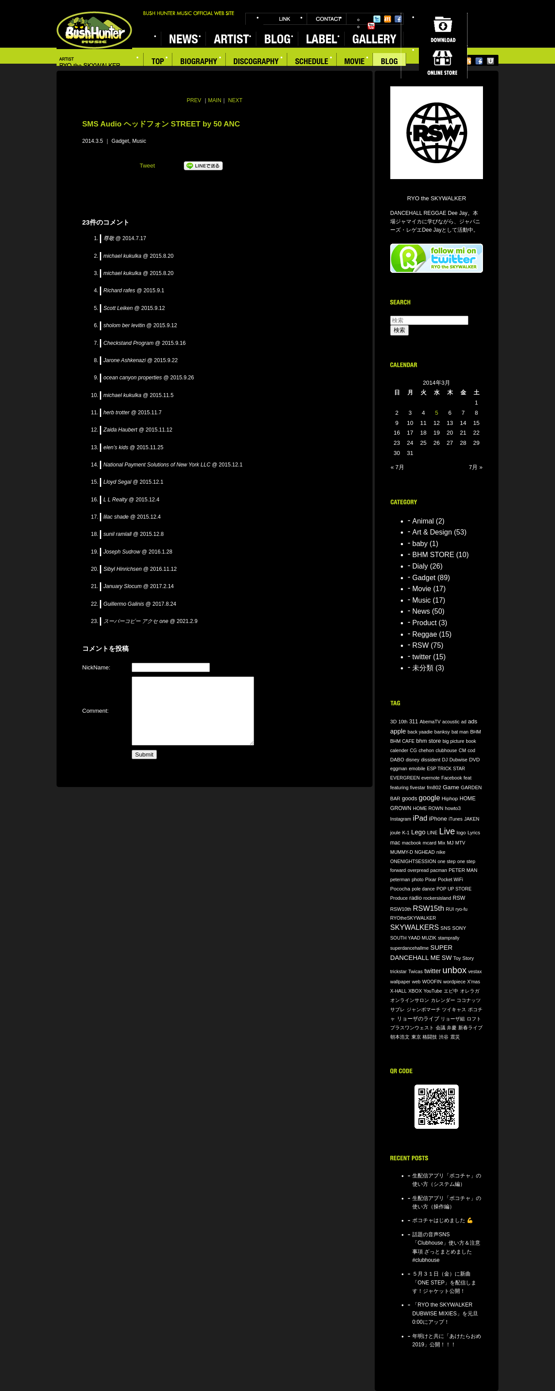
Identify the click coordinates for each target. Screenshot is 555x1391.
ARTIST (230, 39)
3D (393, 721)
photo (418, 879)
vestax (475, 971)
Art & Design (432, 532)
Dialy (420, 566)
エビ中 (451, 991)
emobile (417, 768)
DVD (474, 759)
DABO (397, 759)
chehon (426, 750)
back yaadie (420, 731)
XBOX (415, 991)
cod (471, 750)
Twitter (376, 19)
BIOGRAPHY (199, 62)
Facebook (398, 19)
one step (446, 861)
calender (399, 750)
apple (398, 731)
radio (415, 898)
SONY (459, 928)
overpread (418, 870)
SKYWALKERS (414, 927)
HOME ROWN (428, 808)
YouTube (371, 26)
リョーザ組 (453, 1018)
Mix (441, 842)
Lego (418, 832)
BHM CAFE (402, 741)
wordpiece (454, 981)
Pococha (400, 888)
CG (413, 750)
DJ (445, 759)
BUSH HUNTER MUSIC (94, 30)
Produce (399, 898)
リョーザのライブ (418, 1018)
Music (139, 141)
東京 (416, 1036)
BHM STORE (433, 554)
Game (451, 787)
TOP (157, 62)
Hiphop (449, 798)
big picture (453, 741)
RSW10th (400, 909)
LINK (285, 18)
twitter (421, 657)
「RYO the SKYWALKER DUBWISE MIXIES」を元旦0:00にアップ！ (445, 1313)
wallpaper (400, 981)
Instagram (400, 819)
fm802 (434, 787)
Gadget (120, 141)
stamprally (449, 937)
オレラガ (469, 991)
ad (463, 721)
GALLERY (373, 39)
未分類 (422, 668)
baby (420, 543)
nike (441, 852)
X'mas (473, 981)
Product (424, 623)
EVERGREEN (405, 777)
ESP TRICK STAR (446, 768)
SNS (446, 928)
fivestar (417, 787)
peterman (400, 879)
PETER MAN (463, 870)
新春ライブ (470, 1027)
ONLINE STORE (443, 62)
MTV (460, 842)
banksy (442, 731)
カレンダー (443, 1000)
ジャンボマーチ (424, 1009)
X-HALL (398, 991)
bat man (460, 731)
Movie (421, 588)
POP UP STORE (454, 888)
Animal (423, 521)
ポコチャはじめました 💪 (442, 1220)
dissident (431, 759)
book (471, 741)
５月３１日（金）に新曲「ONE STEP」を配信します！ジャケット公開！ (444, 1282)
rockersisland (437, 898)
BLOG (277, 39)
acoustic (451, 721)
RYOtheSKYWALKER (413, 918)
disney (412, 759)
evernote (431, 777)
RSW (420, 645)
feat (467, 777)
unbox (454, 970)
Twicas (415, 971)
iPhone (438, 818)
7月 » (476, 467)
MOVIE (355, 62)
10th (403, 721)
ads (472, 721)
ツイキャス (454, 1009)
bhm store (428, 741)
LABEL (321, 39)
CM (462, 750)
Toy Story (463, 958)
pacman (438, 870)
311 (413, 721)
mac (395, 843)
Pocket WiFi (450, 879)
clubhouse (446, 750)
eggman (398, 768)
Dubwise (458, 759)
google (429, 798)
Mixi (387, 19)
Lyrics (474, 832)
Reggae (424, 634)
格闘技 (429, 1036)
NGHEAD (424, 852)
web (416, 981)
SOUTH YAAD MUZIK (413, 937)
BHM (475, 731)
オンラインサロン (409, 1000)
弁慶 (451, 1027)
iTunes (456, 819)
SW (447, 957)
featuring (399, 787)
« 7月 (397, 467)
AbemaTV (430, 721)
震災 (455, 1036)
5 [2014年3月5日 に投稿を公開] (436, 412)
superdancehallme (409, 948)
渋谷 (444, 1036)
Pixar (430, 879)
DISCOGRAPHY (256, 62)
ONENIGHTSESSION (413, 861)
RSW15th (428, 908)
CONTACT (326, 18)
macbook (411, 842)
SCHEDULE (312, 62)
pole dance (423, 888)
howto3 (453, 808)
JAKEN (471, 819)
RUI (450, 909)
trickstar (398, 971)
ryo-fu (462, 909)
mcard (429, 842)
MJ (450, 842)
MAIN (214, 100)
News (421, 611)
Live (447, 831)
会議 (440, 1027)
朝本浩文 (400, 1036)
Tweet (147, 165)
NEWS (183, 39)
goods (409, 798)
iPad (420, 818)
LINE (432, 832)
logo (461, 832)
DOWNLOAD (443, 29)
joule (395, 832)
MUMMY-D (401, 852)
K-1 (406, 832)
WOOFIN (431, 981)
